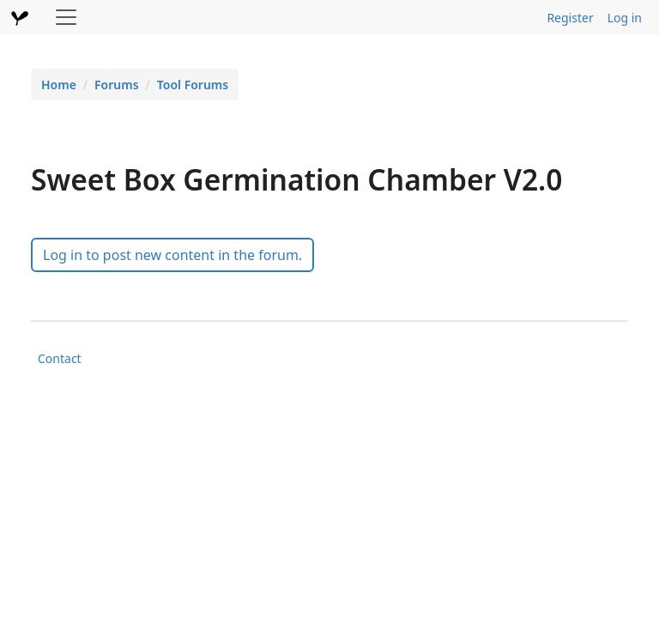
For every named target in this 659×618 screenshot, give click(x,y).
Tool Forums (192, 84)
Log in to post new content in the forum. (172, 254)
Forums (116, 84)
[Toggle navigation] (66, 17)
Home (58, 84)
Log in (625, 17)
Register (570, 17)
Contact (60, 358)
